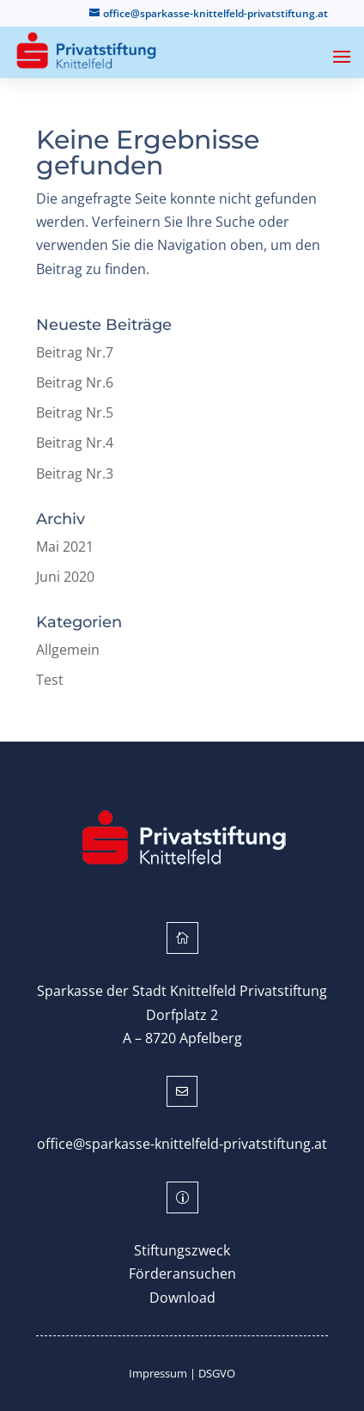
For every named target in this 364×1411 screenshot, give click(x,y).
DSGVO (216, 1373)
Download (182, 1297)
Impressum (158, 1373)
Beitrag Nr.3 (74, 473)
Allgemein (68, 649)
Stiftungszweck (182, 1250)
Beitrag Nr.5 (74, 412)
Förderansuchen (182, 1273)
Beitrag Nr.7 (74, 352)
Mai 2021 (65, 546)
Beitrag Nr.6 (74, 382)
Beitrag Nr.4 (74, 442)
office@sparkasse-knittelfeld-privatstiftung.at (182, 1143)
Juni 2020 (65, 576)
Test (50, 679)
